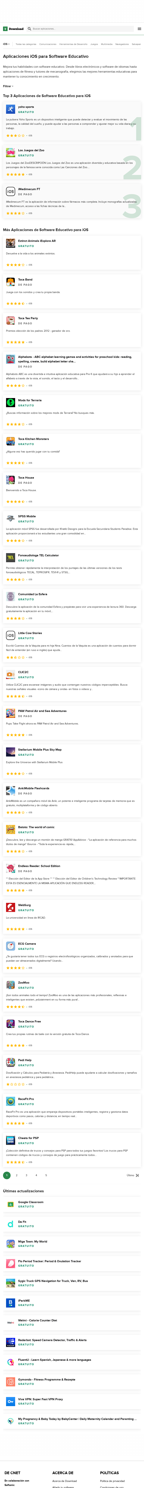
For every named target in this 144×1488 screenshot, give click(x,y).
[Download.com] (13, 29)
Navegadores (122, 44)
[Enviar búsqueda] (29, 29)
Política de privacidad (112, 1481)
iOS (6, 44)
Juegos (94, 44)
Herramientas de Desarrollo (73, 44)
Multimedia (106, 44)
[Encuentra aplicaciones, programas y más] (80, 29)
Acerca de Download (64, 1481)
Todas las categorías (26, 44)
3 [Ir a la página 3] (26, 1175)
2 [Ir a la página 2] (16, 1175)
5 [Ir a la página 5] (46, 1175)
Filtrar (8, 86)
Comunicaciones (47, 44)
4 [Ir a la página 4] (36, 1175)
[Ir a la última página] (133, 1175)
